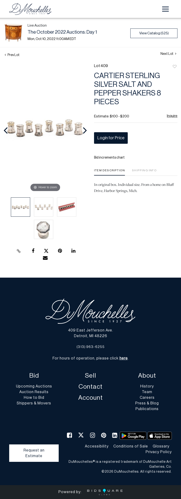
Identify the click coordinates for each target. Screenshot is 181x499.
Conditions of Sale (130, 446)
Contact (90, 386)
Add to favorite (174, 66)
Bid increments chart (109, 157)
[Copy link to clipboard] (19, 251)
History (147, 386)
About (147, 375)
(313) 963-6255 (91, 347)
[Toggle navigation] (165, 9)
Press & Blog (147, 403)
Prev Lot (12, 55)
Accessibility (97, 446)
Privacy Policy (159, 452)
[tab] (109, 172)
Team (147, 392)
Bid (34, 375)
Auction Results (34, 392)
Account (90, 398)
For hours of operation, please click (90, 358)
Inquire (172, 116)
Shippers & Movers (34, 403)
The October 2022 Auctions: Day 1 (62, 32)
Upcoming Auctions (34, 386)
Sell (90, 375)
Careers (147, 397)
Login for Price (110, 138)
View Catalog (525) (154, 33)
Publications (147, 409)
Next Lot (168, 54)
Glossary (161, 446)
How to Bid (34, 397)
